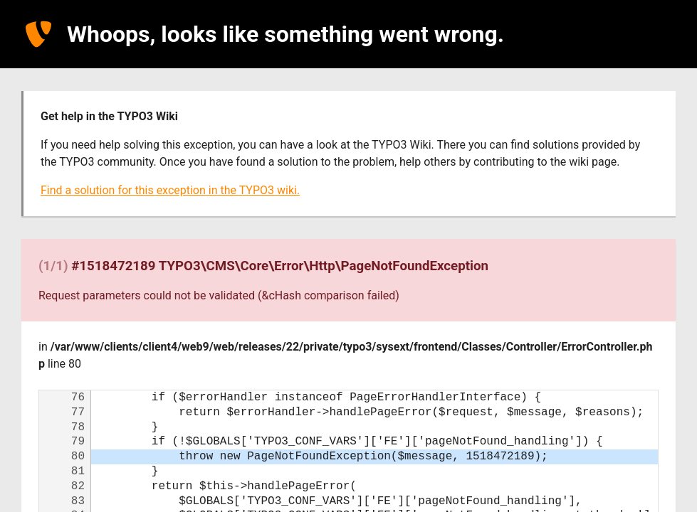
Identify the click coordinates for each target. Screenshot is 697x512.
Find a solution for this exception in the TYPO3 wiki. (170, 190)
